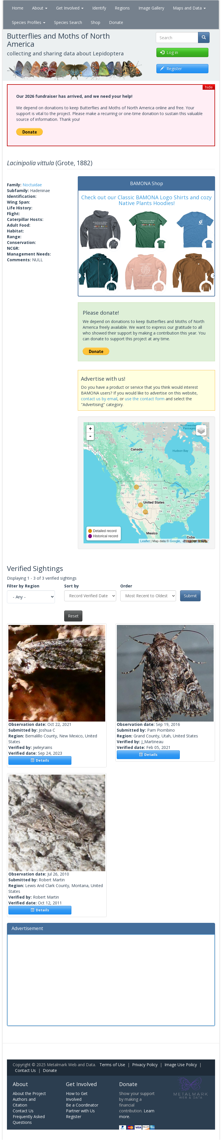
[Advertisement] (111, 979)
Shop (95, 22)
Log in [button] (169, 52)
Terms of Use (112, 1064)
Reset (73, 616)
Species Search (68, 22)
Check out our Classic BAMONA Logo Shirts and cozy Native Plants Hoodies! (146, 200)
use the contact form (144, 398)
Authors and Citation (24, 1102)
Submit (190, 595)
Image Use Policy (180, 1064)
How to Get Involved (77, 1096)
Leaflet (145, 541)
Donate (116, 22)
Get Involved (70, 8)
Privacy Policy (145, 1064)
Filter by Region (23, 586)
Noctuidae (32, 184)
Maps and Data (189, 8)
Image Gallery (151, 8)
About (39, 8)
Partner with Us (80, 1110)
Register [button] (171, 68)
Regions (122, 8)
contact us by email (99, 398)
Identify (99, 8)
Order (126, 586)
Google (175, 541)
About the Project (29, 1093)
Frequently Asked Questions (29, 1119)
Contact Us (25, 1070)
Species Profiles (28, 22)
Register (73, 1116)
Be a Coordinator (82, 1105)
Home (17, 8)
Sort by (71, 586)
